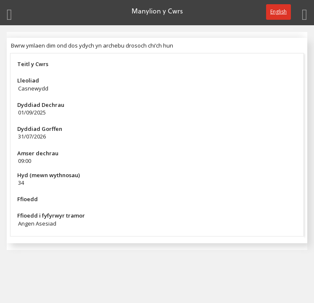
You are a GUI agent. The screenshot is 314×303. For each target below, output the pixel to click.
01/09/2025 (32, 112)
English (278, 11)
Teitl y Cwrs (32, 64)
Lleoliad (28, 80)
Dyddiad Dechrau (40, 105)
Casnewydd (33, 88)
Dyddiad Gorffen (39, 129)
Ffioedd (27, 199)
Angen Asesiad (37, 223)
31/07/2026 (32, 136)
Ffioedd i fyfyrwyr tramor (51, 215)
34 (21, 182)
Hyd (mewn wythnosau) (48, 175)
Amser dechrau (37, 153)
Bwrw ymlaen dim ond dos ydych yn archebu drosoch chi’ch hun (92, 45)
